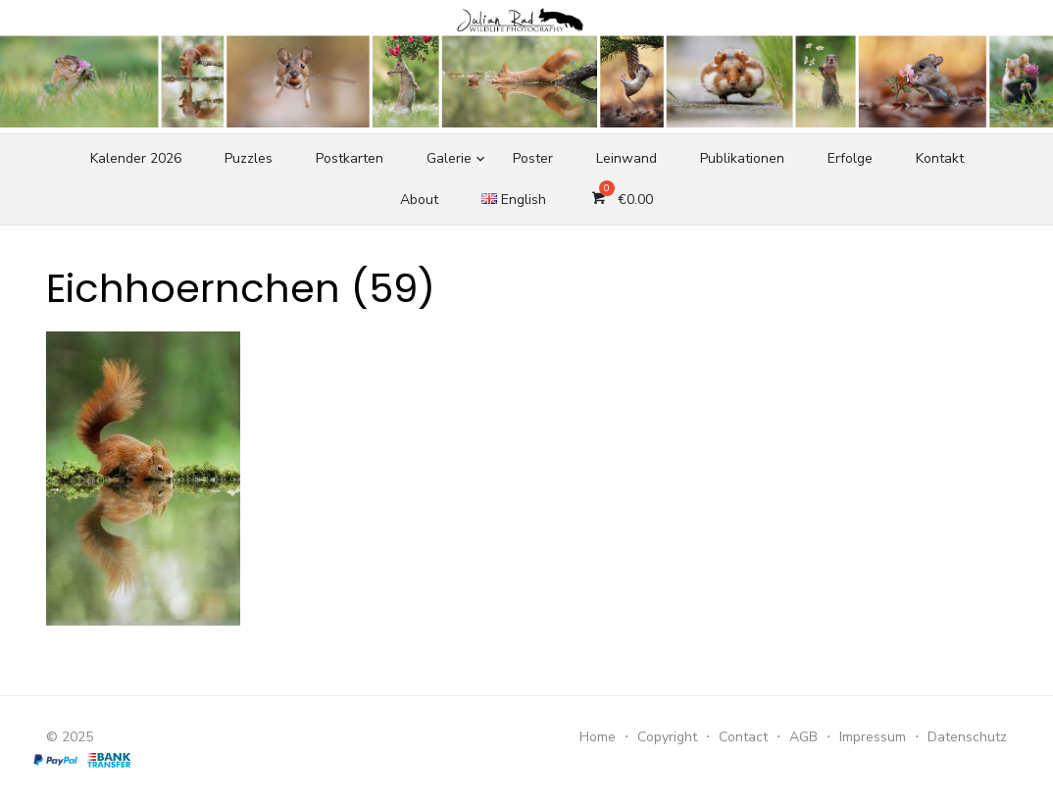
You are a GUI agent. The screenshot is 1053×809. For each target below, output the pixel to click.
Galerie (449, 158)
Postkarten (349, 158)
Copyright (667, 737)
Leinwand (626, 158)
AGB (803, 737)
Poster (533, 158)
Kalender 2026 (135, 158)
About (419, 199)
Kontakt (940, 158)
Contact (743, 737)
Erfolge (850, 158)
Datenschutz (967, 737)
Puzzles (249, 158)
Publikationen (742, 158)
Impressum (872, 737)
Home (597, 737)
